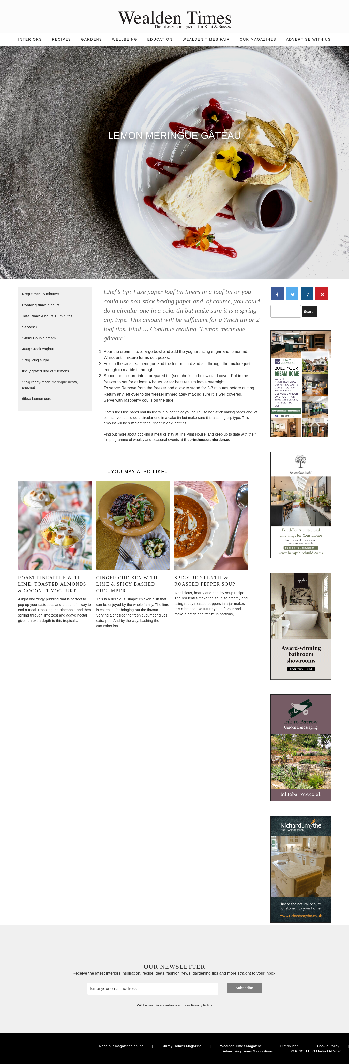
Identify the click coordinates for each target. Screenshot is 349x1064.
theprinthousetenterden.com (209, 440)
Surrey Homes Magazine (182, 1046)
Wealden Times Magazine (241, 1046)
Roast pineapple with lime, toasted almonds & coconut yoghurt (52, 584)
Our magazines (258, 39)
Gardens (91, 39)
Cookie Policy (328, 1046)
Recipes (61, 39)
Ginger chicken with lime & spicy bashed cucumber (127, 584)
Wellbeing (125, 39)
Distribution (289, 1046)
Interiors (30, 39)
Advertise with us (308, 39)
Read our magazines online (121, 1046)
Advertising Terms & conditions (248, 1051)
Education (159, 39)
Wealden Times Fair (206, 39)
